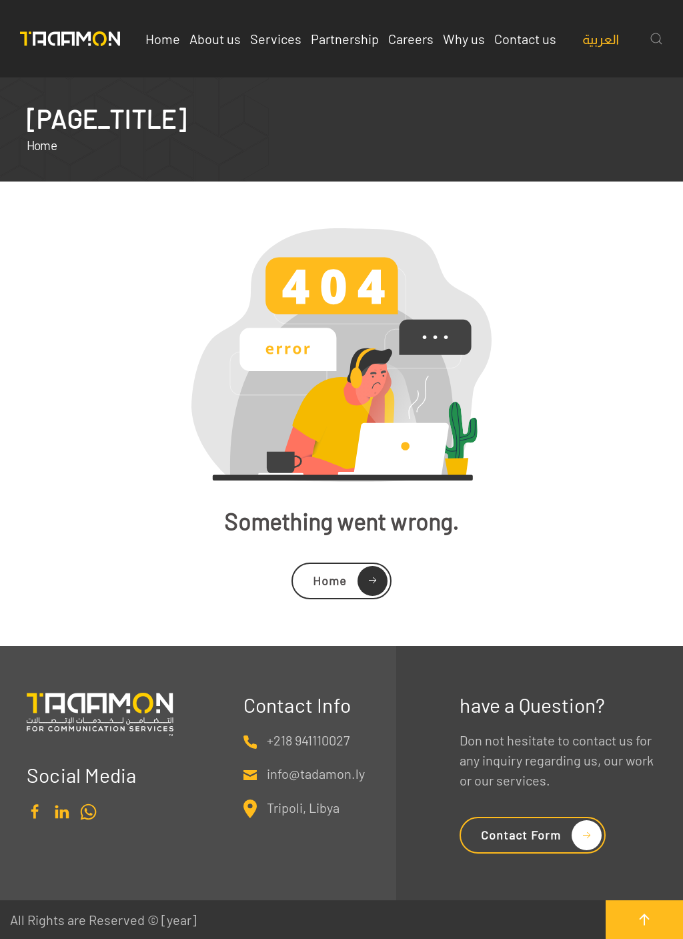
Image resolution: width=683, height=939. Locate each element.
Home (162, 39)
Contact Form (521, 835)
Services (275, 39)
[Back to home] (70, 39)
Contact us (525, 39)
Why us (464, 39)
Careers (411, 39)
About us (215, 39)
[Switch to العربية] (601, 39)
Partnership (345, 39)
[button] (656, 39)
